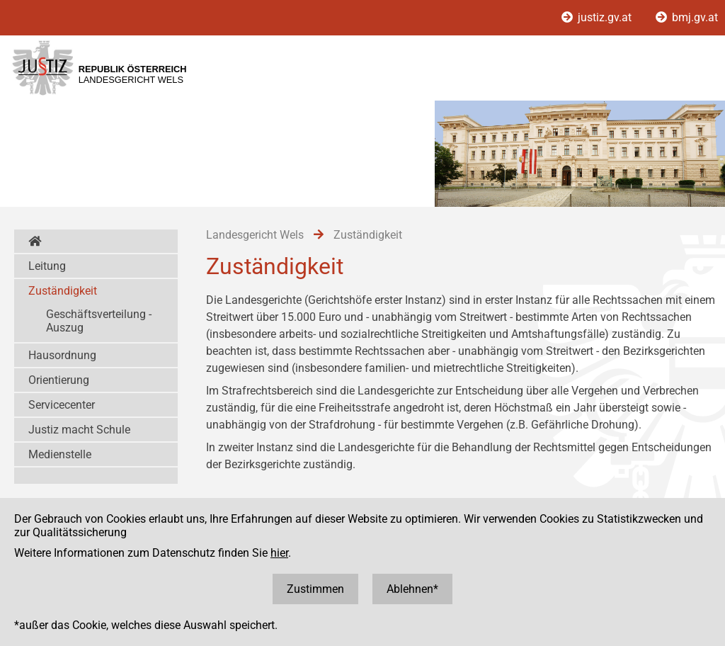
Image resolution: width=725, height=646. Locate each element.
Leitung (47, 266)
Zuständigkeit (62, 291)
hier (279, 553)
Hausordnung (62, 355)
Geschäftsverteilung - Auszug (99, 320)
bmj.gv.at (687, 17)
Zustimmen (315, 589)
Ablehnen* (412, 589)
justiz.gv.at (597, 17)
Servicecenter (61, 405)
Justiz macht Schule (79, 429)
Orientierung (58, 380)
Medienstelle (59, 454)
